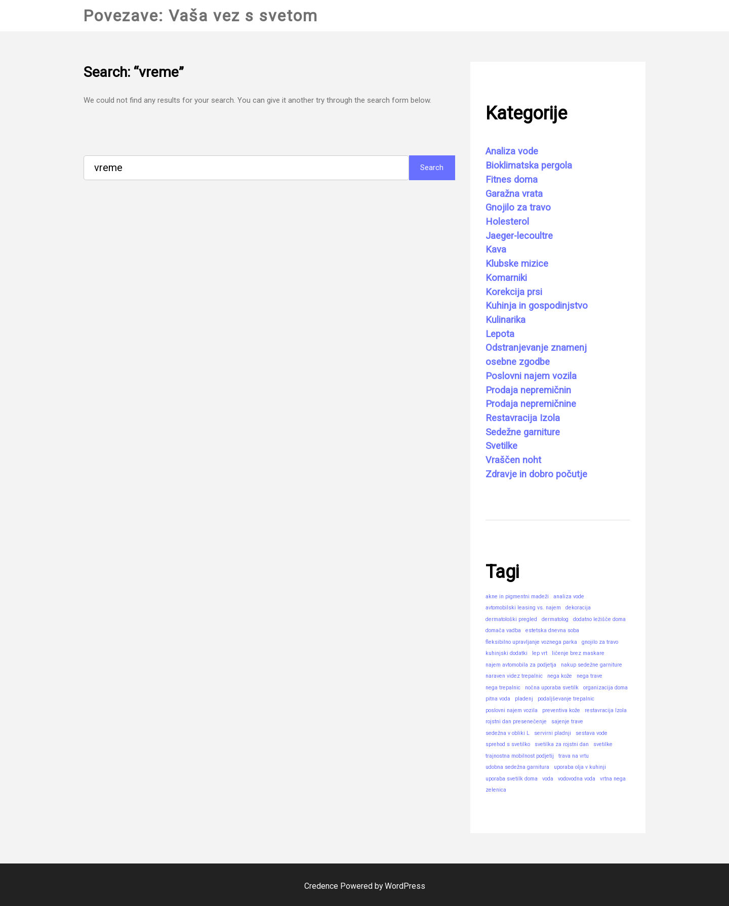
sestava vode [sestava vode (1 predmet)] (592, 733)
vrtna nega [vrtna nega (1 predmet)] (613, 778)
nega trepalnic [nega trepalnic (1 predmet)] (502, 687)
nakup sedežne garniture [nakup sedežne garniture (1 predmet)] (591, 665)
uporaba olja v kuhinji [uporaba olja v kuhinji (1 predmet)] (580, 767)
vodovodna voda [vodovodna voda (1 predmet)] (576, 778)
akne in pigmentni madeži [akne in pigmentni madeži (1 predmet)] (517, 596)
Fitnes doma (511, 179)
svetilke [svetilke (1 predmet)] (603, 744)
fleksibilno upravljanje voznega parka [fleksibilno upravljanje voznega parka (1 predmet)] (531, 642)
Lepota (499, 334)
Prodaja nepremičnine (530, 403)
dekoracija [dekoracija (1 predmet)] (578, 607)
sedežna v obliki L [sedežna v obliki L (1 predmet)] (507, 733)
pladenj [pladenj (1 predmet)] (524, 698)
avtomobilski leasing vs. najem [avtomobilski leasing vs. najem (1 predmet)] (523, 607)
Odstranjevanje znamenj (536, 347)
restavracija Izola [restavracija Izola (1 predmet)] (606, 710)
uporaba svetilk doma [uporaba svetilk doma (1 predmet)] (511, 778)
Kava (495, 249)
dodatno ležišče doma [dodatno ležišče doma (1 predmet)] (599, 619)
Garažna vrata (514, 193)
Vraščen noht (513, 460)
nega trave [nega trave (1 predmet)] (589, 676)
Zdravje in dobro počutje (536, 474)
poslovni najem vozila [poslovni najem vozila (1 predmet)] (511, 710)
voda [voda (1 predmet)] (547, 778)
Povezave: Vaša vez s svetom (201, 16)
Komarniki (506, 277)
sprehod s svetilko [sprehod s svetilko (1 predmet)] (507, 744)
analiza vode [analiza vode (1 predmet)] (568, 596)
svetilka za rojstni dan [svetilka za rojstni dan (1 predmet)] (562, 744)
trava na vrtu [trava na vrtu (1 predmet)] (573, 756)
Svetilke (501, 445)
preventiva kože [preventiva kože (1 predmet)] (561, 710)
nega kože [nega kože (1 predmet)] (559, 676)
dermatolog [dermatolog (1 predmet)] (555, 619)
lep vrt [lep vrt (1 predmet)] (539, 653)
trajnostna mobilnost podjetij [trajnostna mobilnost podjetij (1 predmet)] (519, 756)
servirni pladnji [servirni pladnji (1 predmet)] (552, 733)
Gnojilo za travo (518, 207)
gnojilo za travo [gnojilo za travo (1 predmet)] (600, 642)
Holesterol (507, 221)
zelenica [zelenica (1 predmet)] (495, 790)
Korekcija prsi (513, 292)
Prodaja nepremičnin (528, 390)
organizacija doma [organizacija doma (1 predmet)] (605, 687)
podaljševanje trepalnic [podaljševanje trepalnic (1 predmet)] (566, 698)
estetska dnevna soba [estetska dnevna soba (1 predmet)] (552, 630)
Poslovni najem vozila (531, 376)
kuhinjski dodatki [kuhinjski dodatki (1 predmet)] (506, 653)
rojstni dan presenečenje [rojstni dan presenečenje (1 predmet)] (516, 721)
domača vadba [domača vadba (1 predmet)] (503, 630)
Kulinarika (505, 319)
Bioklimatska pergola (528, 165)
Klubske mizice (516, 263)
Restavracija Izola (522, 418)
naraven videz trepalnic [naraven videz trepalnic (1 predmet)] (514, 676)
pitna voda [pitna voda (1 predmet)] (497, 698)
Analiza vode (511, 151)
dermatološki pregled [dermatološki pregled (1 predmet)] (511, 619)
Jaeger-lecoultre (519, 235)
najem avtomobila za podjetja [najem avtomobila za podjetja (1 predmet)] (520, 665)
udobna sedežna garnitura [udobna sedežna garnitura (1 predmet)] (517, 767)
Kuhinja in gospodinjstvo (536, 305)
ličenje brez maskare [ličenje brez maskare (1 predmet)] (578, 653)
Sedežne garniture (522, 432)
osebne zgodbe (517, 361)
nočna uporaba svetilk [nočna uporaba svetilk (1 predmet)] (552, 687)
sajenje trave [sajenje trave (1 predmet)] (567, 721)
